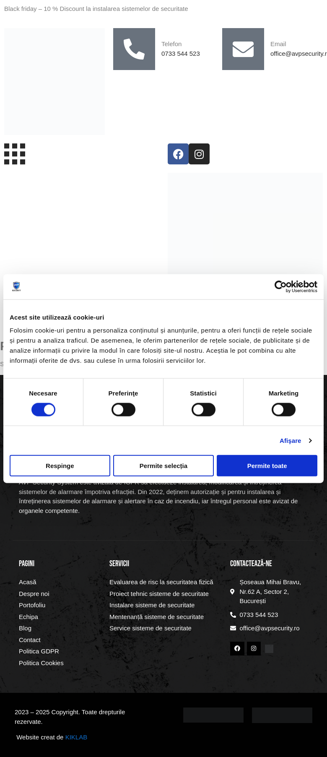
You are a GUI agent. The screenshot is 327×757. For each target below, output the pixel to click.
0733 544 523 (180, 53)
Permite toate (267, 465)
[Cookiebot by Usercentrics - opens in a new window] (280, 286)
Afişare (290, 440)
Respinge (60, 465)
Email (278, 43)
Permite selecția (163, 465)
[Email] (243, 49)
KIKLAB (76, 737)
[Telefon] (134, 49)
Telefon (171, 43)
